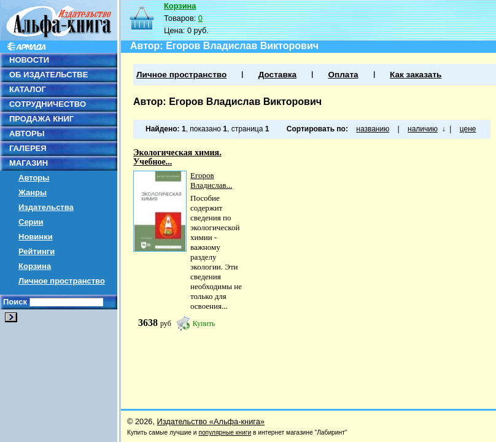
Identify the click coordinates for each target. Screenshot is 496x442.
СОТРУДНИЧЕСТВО (47, 104)
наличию (423, 129)
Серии (31, 222)
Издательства (46, 207)
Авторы (33, 177)
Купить (204, 323)
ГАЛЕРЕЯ (28, 148)
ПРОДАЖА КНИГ (41, 118)
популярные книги (224, 432)
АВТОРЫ (26, 133)
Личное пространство (61, 280)
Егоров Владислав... (211, 180)
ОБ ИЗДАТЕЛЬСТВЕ (48, 74)
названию (372, 129)
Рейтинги (36, 251)
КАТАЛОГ (27, 89)
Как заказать (415, 74)
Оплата (343, 74)
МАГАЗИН (28, 163)
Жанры (32, 192)
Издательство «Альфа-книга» (211, 421)
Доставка (277, 74)
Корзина (34, 266)
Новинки (35, 236)
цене (468, 129)
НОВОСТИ (29, 59)
